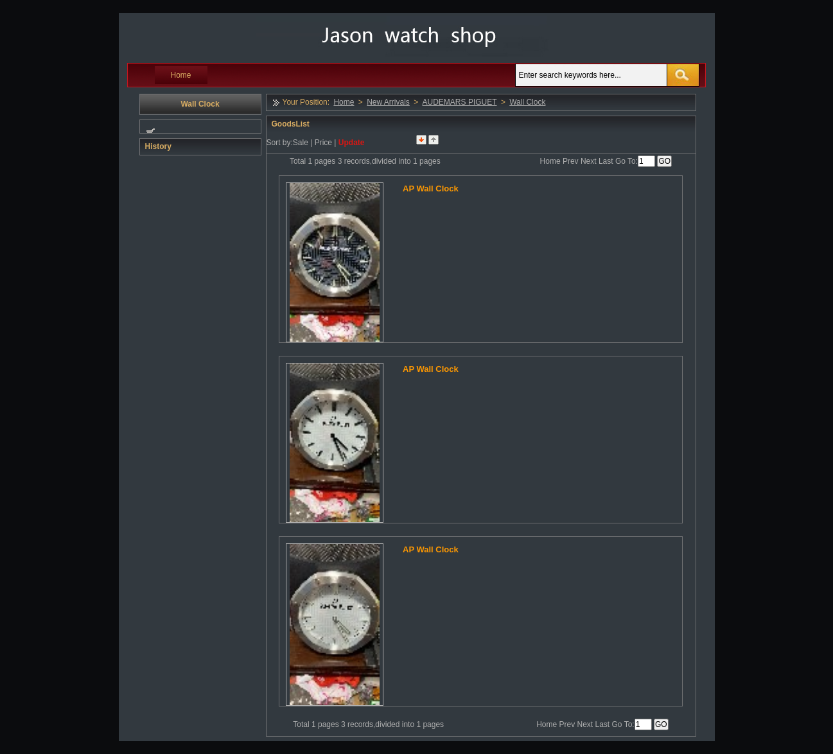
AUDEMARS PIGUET (460, 102)
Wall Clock (527, 102)
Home (181, 75)
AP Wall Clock (431, 188)
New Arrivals (388, 102)
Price (323, 142)
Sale (300, 142)
